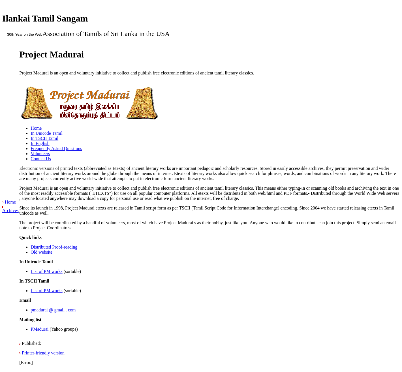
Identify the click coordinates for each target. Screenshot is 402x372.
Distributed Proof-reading (54, 247)
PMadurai (39, 329)
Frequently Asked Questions (56, 148)
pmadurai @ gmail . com (53, 309)
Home (10, 202)
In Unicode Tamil (46, 133)
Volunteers (40, 153)
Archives (10, 210)
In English (40, 143)
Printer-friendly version (43, 352)
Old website (41, 252)
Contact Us (41, 158)
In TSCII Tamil (44, 138)
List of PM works (46, 271)
